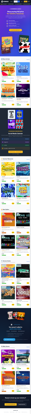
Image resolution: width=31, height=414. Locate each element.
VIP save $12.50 (4, 283)
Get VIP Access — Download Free (15, 151)
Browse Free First (22, 404)
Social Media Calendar (15, 133)
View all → (28, 59)
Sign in (22, 1)
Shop (11, 1)
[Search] (19, 1)
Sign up (25, 1)
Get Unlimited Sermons (9, 339)
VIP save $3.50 (4, 81)
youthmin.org (15, 410)
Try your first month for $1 (15, 30)
